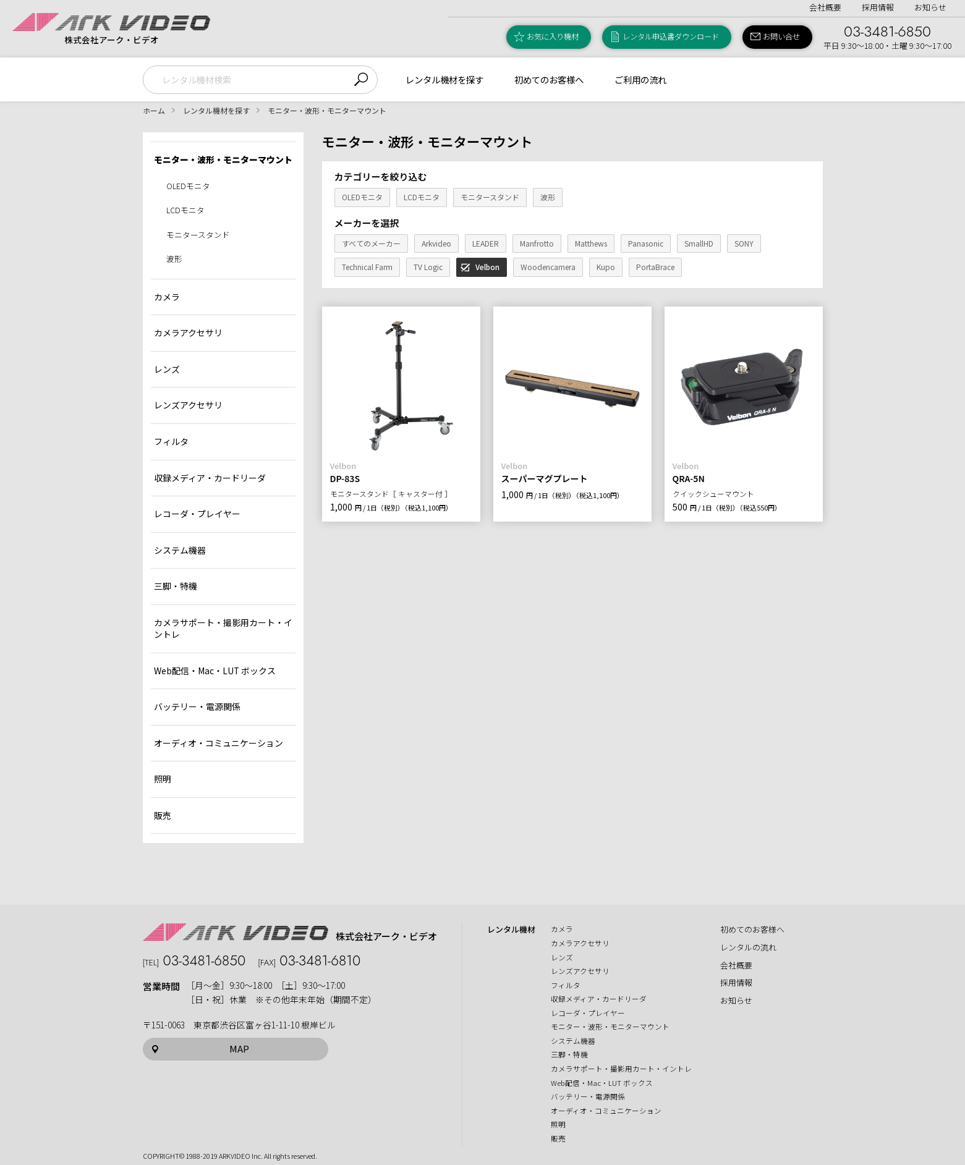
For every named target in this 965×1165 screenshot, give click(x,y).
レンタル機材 (511, 929)
